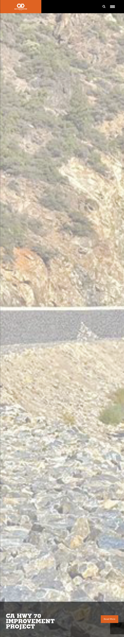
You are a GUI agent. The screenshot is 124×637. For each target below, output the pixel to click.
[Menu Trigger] (112, 6)
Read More (109, 619)
